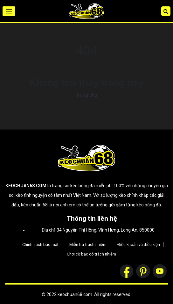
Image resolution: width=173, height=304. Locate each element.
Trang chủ (86, 95)
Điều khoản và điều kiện (138, 244)
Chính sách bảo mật (40, 244)
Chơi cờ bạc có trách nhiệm (91, 254)
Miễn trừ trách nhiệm (88, 244)
